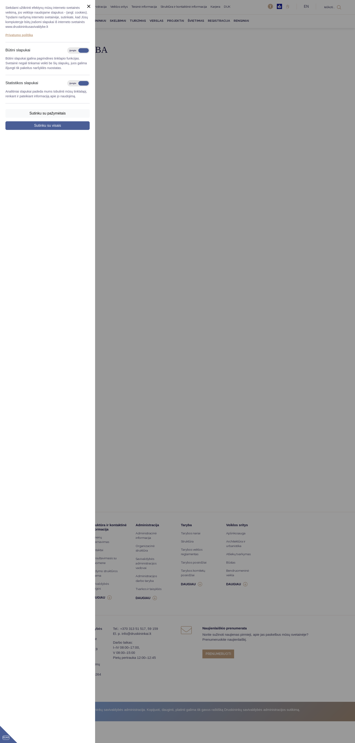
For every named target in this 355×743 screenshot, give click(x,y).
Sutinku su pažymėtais (47, 113)
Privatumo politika (19, 35)
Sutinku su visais (47, 125)
